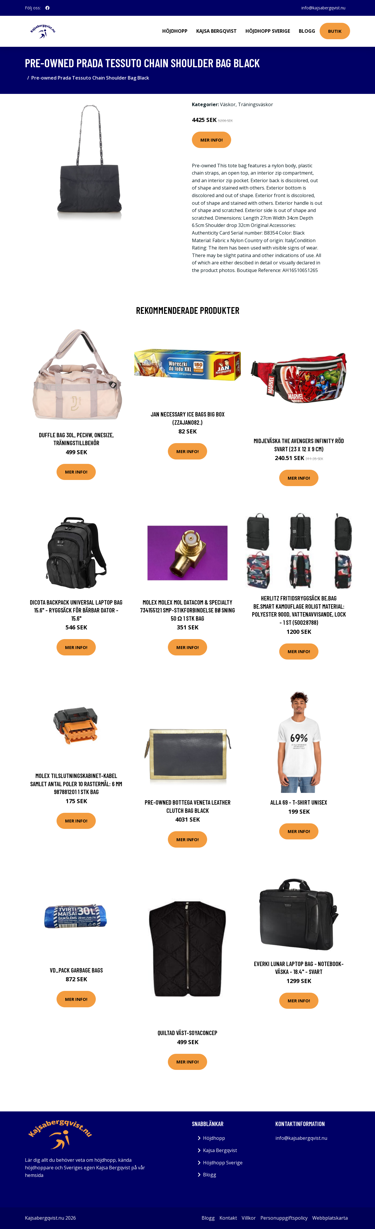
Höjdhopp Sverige (268, 31)
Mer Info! (211, 140)
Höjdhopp (175, 31)
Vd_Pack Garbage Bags (76, 970)
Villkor (249, 1218)
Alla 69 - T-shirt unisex (298, 802)
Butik (335, 31)
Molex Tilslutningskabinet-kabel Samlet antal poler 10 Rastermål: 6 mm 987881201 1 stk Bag (76, 783)
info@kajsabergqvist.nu (323, 8)
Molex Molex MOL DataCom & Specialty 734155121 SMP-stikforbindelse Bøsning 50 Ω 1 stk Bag (187, 610)
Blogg (307, 31)
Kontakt (228, 1218)
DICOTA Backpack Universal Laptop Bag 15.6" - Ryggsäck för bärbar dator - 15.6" (76, 610)
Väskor (228, 104)
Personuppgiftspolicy (284, 1218)
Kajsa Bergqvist (216, 31)
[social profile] (47, 7)
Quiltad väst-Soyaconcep (187, 1032)
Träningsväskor (255, 104)
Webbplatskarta (330, 1218)
